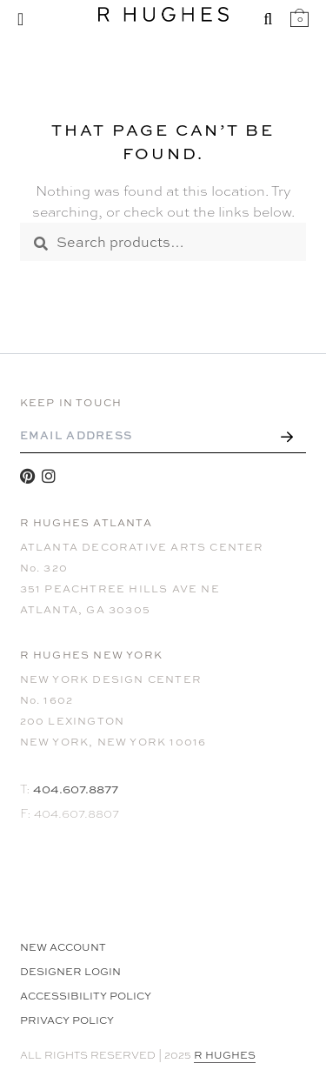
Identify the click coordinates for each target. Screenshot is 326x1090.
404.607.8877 (75, 788)
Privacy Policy (67, 1020)
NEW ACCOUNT (63, 947)
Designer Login (70, 972)
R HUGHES (225, 1055)
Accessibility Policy (85, 996)
